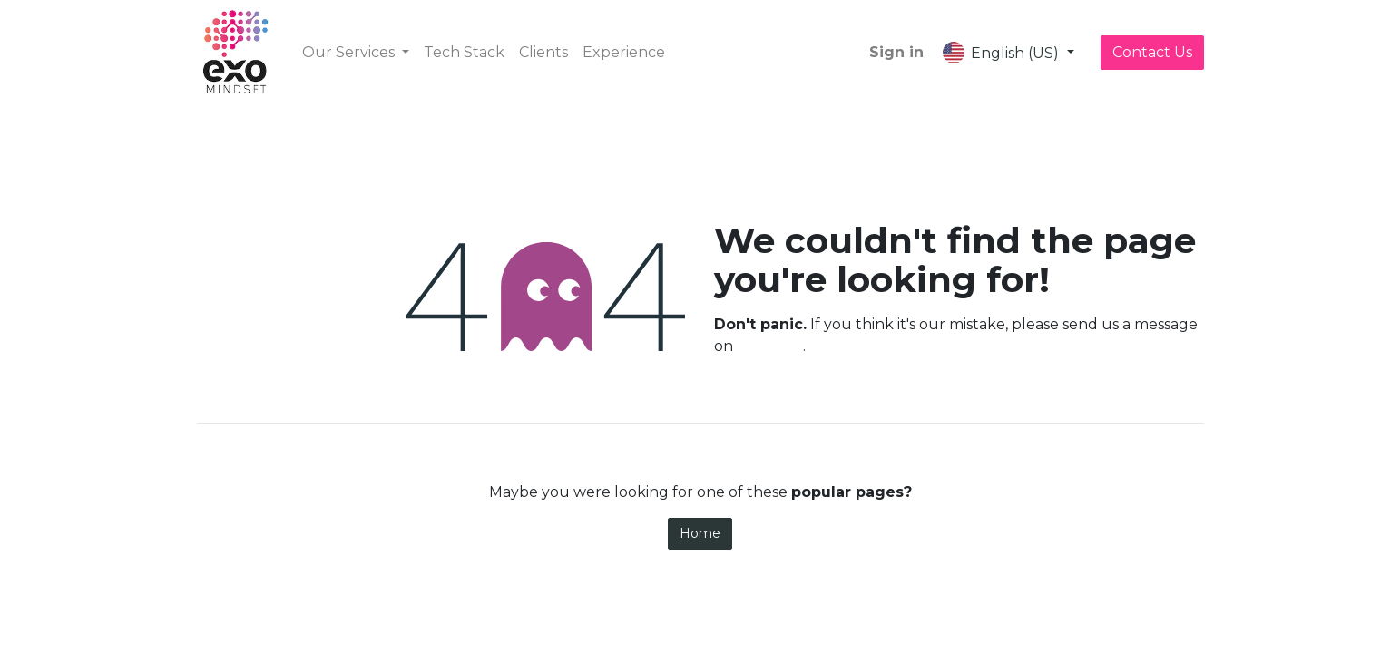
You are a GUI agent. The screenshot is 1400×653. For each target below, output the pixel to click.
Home (700, 533)
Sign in (896, 52)
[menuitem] (464, 52)
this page (770, 346)
